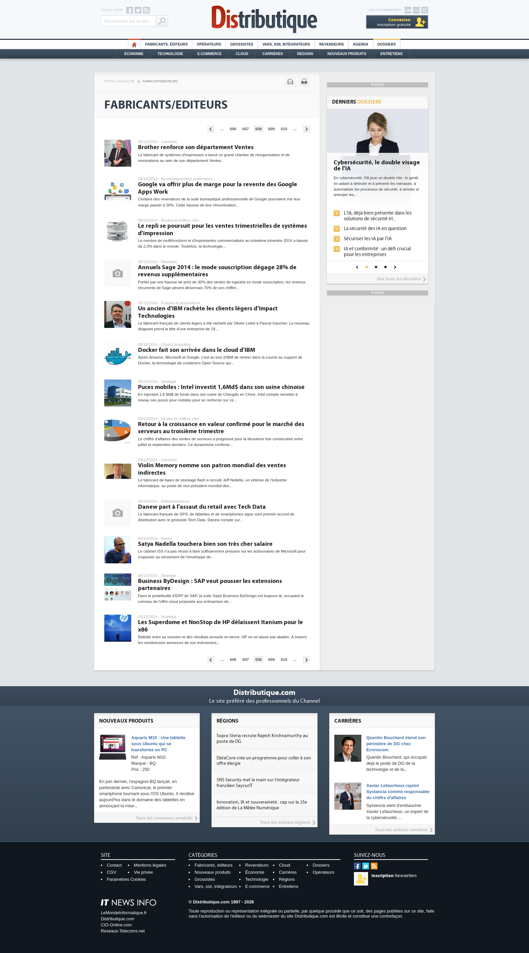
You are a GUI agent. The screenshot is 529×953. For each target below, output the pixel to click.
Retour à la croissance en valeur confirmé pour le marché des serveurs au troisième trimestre (221, 428)
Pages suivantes (306, 129)
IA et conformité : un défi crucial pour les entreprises (377, 251)
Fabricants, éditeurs (166, 44)
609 (271, 129)
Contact (114, 865)
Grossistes (241, 44)
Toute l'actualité (119, 81)
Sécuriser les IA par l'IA (368, 239)
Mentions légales (150, 865)
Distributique (264, 19)
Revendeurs (331, 44)
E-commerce (209, 54)
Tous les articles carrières (401, 829)
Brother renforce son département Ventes (196, 147)
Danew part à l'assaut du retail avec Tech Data (202, 506)
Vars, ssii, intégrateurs (216, 886)
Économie (133, 54)
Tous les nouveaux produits (164, 817)
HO (134, 44)
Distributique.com (117, 918)
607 (246, 129)
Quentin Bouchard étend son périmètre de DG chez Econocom (396, 743)
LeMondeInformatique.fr (124, 912)
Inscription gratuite (394, 22)
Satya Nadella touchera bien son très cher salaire (205, 544)
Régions (305, 54)
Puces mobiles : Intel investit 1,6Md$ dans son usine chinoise (221, 387)
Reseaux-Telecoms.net (123, 930)
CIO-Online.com (116, 924)
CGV (111, 872)
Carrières (272, 54)
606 (233, 129)
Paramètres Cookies (126, 879)
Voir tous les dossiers (399, 278)
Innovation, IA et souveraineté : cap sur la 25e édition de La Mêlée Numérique (262, 805)
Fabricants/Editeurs (160, 81)
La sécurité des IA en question (375, 228)
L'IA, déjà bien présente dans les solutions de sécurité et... (378, 216)
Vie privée (143, 872)
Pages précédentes (210, 129)
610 (284, 129)
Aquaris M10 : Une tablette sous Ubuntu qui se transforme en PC (158, 743)
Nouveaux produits (213, 872)
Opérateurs (209, 44)
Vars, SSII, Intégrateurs (286, 44)
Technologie (170, 54)
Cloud (242, 54)
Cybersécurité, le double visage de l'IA (377, 166)
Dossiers (387, 44)
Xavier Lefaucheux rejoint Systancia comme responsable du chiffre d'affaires (397, 791)
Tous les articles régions (285, 822)
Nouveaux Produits (346, 54)
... (222, 129)
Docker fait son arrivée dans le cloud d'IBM (196, 350)
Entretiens (392, 54)
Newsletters (394, 875)
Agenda (360, 44)
